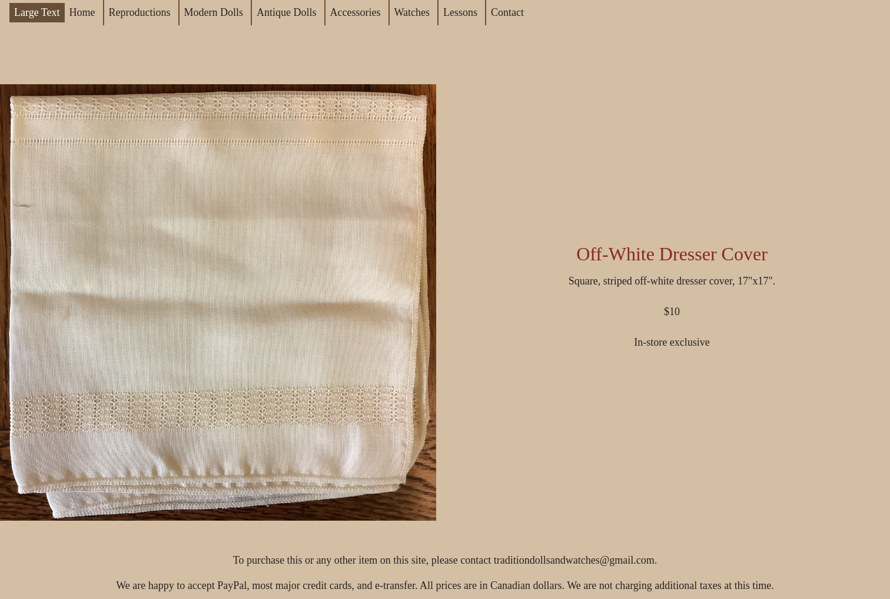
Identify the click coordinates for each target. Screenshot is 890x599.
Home (82, 12)
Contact (507, 12)
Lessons (460, 12)
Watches (412, 12)
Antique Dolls (287, 12)
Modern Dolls (214, 12)
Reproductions (140, 12)
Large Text (37, 12)
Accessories (355, 12)
